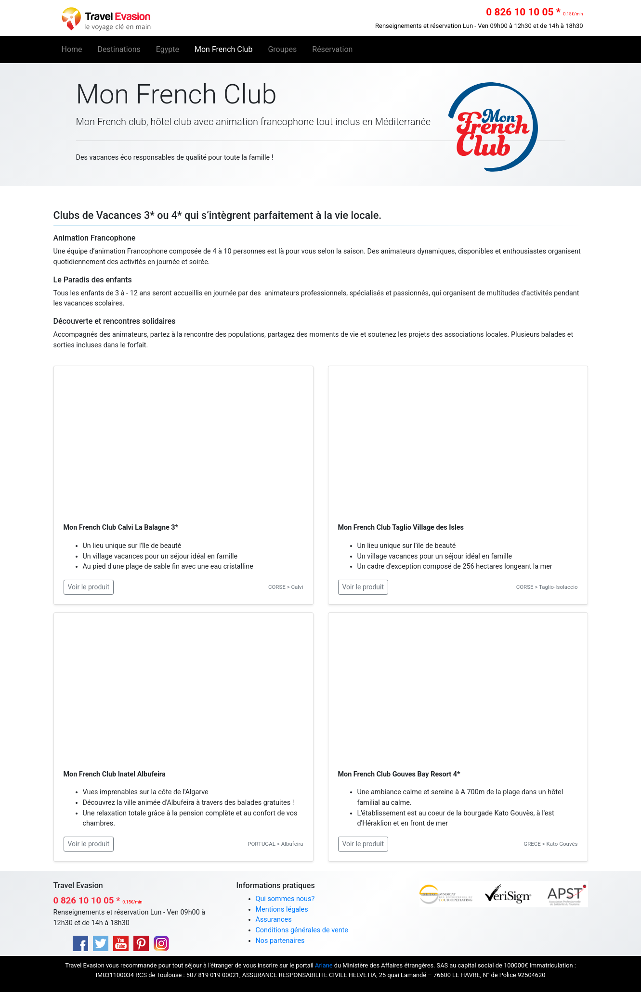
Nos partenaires (280, 941)
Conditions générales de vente (302, 930)
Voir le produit (89, 587)
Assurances (274, 920)
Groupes (282, 49)
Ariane (324, 965)
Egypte (167, 49)
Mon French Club (223, 49)
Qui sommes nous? (285, 899)
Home (76, 48)
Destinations (119, 49)
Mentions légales (282, 909)
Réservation (332, 49)
